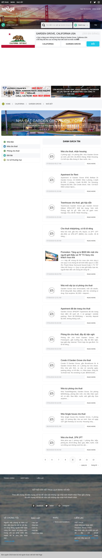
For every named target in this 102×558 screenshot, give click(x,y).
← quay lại (83, 465)
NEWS (13, 2)
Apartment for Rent (69, 175)
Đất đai (8, 155)
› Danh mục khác (37, 533)
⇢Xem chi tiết (9, 541)
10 (80, 460)
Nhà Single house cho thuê (73, 414)
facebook (37, 506)
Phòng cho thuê (11, 151)
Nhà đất (47, 104)
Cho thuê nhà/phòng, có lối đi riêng (77, 229)
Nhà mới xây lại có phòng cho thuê (77, 285)
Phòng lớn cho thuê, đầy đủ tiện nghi (78, 334)
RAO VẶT (20, 2)
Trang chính (9, 478)
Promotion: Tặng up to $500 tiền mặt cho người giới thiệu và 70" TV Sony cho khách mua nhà (79, 255)
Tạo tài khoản (85, 9)
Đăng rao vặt (9, 25)
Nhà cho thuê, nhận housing (74, 151)
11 (87, 460)
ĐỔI (93, 44)
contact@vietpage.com (83, 535)
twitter (49, 506)
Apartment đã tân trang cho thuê (75, 309)
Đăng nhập (96, 9)
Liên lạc (44, 9)
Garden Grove (73, 44)
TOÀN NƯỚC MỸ (22, 9)
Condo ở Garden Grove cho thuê (76, 360)
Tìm (95, 25)
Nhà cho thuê (10, 146)
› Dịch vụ (34, 528)
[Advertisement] (51, 68)
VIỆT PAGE (5, 2)
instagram (64, 506)
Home (6, 104)
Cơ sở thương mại (12, 160)
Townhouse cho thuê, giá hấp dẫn (76, 203)
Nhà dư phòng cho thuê (71, 388)
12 (93, 460)
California (48, 44)
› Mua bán (34, 525)
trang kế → (95, 465)
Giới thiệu (34, 9)
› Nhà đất (34, 530)
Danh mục (81, 25)
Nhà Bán (8, 142)
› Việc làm (34, 523)
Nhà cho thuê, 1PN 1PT (72, 437)
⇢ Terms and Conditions (61, 522)
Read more (91, 163)
